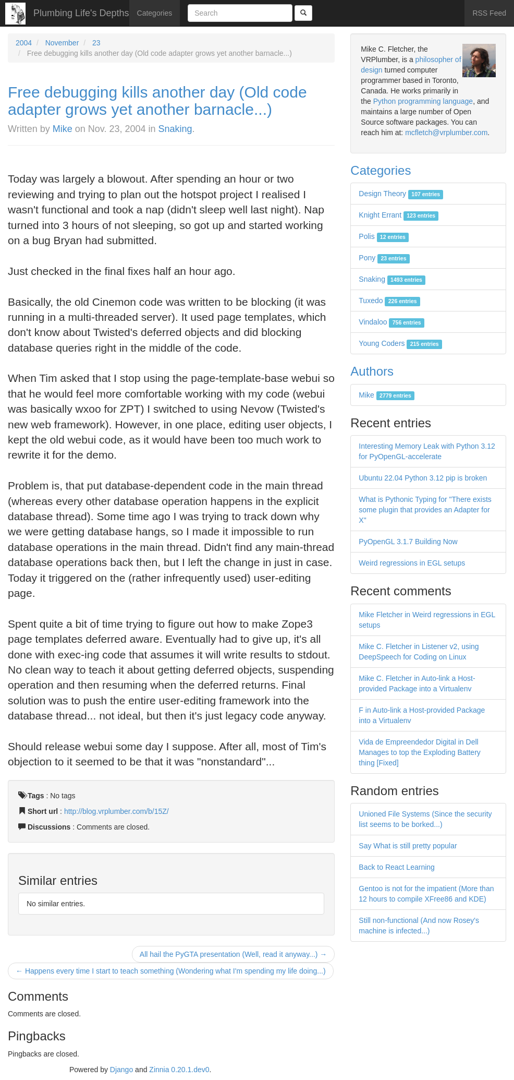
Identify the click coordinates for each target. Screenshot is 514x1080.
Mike (62, 129)
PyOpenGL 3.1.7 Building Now (408, 541)
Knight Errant (398, 215)
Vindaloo (391, 322)
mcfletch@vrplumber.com (446, 132)
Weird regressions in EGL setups (412, 563)
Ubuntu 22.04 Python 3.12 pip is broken (423, 478)
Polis (384, 236)
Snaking (175, 129)
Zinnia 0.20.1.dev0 (179, 1069)
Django (121, 1069)
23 (96, 43)
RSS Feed (489, 13)
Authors (372, 371)
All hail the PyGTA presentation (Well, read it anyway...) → (233, 954)
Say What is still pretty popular (408, 846)
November (62, 43)
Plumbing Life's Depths (81, 13)
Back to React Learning (397, 867)
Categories (155, 13)
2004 (24, 43)
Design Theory (401, 193)
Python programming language (423, 101)
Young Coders (400, 343)
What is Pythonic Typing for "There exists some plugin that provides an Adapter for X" (425, 509)
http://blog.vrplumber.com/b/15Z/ (116, 811)
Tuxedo (389, 300)
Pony (384, 258)
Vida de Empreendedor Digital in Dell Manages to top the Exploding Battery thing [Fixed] (419, 752)
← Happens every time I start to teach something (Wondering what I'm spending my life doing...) (171, 971)
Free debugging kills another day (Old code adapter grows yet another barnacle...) (157, 100)
